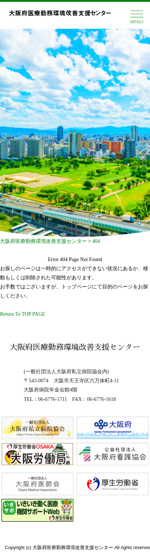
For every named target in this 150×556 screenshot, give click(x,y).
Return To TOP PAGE (22, 314)
